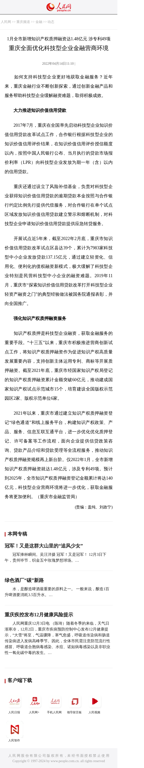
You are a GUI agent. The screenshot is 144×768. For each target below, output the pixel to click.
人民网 (6, 22)
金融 (38, 22)
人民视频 (94, 703)
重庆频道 (23, 22)
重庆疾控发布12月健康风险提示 (39, 614)
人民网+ (34, 703)
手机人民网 (54, 703)
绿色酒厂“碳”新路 (24, 580)
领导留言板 (74, 703)
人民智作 (14, 731)
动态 (50, 22)
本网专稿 (17, 534)
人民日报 (14, 703)
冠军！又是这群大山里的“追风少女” (44, 545)
